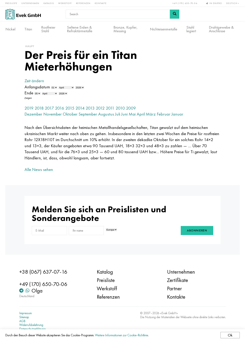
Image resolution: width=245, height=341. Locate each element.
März (151, 115)
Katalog (49, 3)
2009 (132, 108)
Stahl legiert (191, 29)
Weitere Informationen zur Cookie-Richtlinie (121, 335)
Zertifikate (177, 280)
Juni (125, 115)
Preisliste (11, 3)
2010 (121, 108)
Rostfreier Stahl (48, 29)
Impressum (26, 313)
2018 (39, 108)
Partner (174, 288)
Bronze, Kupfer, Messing (125, 29)
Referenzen (83, 3)
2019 (29, 108)
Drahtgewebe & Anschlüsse (221, 29)
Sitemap (25, 317)
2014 (80, 108)
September (88, 115)
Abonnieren (196, 231)
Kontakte (101, 3)
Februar (164, 115)
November (53, 115)
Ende (29, 93)
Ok (230, 335)
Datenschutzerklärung (33, 329)
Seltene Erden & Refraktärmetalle (79, 29)
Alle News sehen (39, 170)
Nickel (10, 29)
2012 (101, 108)
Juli (118, 115)
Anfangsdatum (38, 87)
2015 (70, 108)
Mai (132, 115)
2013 (90, 108)
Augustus (107, 115)
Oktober (71, 115)
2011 (111, 108)
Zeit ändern (35, 81)
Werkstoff (65, 3)
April (141, 115)
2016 (60, 108)
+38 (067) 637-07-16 (44, 272)
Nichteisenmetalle (163, 29)
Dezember (34, 115)
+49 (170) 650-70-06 (184, 3)
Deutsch (233, 3)
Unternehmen (31, 3)
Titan (28, 29)
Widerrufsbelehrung (32, 325)
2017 (50, 108)
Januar (178, 115)
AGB (23, 321)
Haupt (30, 47)
